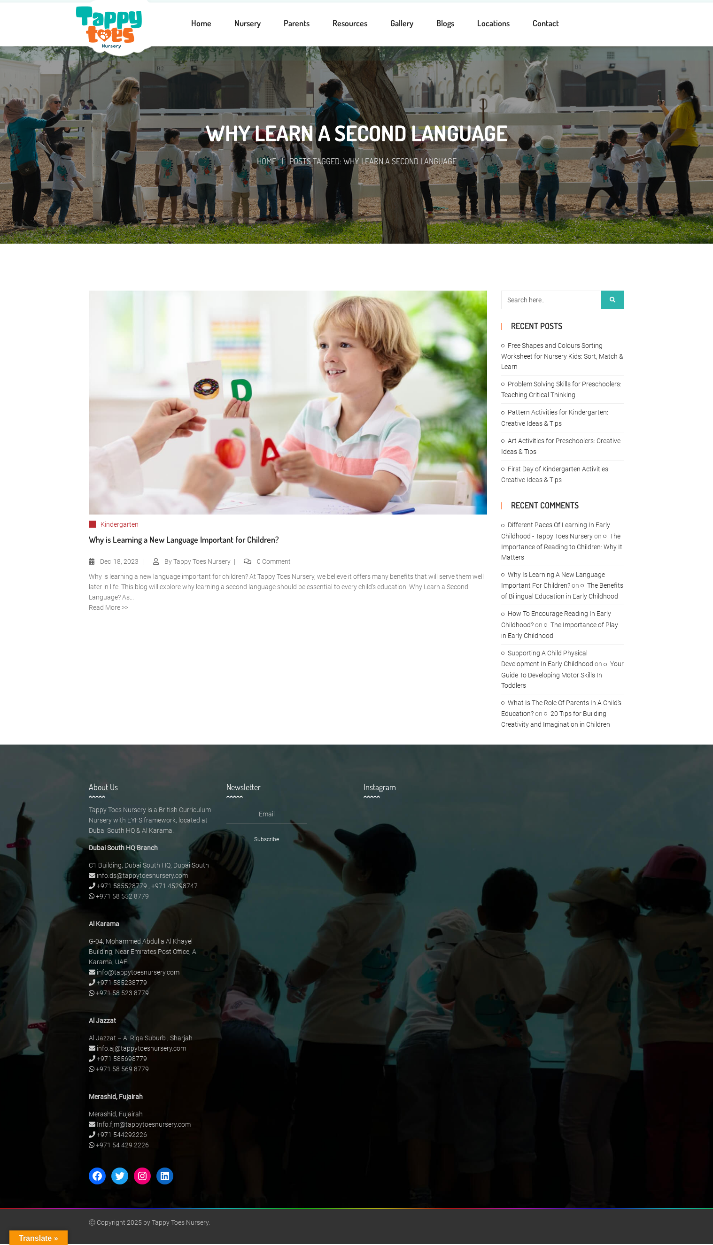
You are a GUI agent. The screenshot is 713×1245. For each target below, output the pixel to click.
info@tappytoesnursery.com (138, 973)
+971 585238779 (122, 983)
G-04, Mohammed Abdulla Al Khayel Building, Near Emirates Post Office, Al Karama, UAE (143, 952)
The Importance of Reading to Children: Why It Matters (561, 547)
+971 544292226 (122, 1135)
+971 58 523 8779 (122, 994)
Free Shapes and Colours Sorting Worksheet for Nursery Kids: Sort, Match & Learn (562, 357)
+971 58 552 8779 (122, 897)
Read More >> (108, 608)
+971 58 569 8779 (122, 1070)
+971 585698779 (122, 1059)
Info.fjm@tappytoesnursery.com (144, 1125)
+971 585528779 (122, 887)
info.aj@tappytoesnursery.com (141, 1049)
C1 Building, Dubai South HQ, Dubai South (149, 866)
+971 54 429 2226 (122, 1146)
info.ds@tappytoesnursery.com (142, 876)
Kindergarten (120, 525)
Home (266, 162)
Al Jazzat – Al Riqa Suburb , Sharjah (141, 1039)
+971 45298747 (174, 887)
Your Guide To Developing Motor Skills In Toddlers (562, 675)
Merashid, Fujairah (116, 1115)
